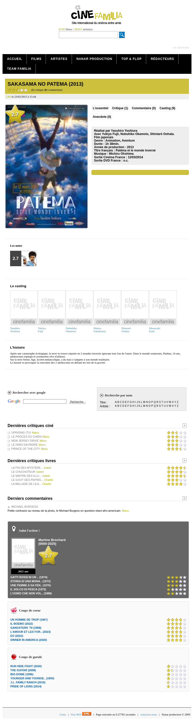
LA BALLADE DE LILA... (26, 483)
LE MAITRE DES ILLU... (26, 475)
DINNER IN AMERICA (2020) (28, 639)
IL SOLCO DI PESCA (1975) (28, 589)
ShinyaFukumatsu (99, 330)
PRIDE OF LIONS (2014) (25, 686)
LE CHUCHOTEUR (23, 471)
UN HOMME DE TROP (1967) (29, 619)
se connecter (181, 47)
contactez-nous (148, 714)
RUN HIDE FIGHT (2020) (26, 666)
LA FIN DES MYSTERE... (27, 467)
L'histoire (17, 347)
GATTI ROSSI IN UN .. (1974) (28, 577)
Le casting (18, 286)
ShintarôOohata (126, 330)
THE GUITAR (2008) (23, 670)
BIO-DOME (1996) (21, 674)
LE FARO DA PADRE (24, 444)
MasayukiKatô (154, 330)
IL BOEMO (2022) (21, 623)
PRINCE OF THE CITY (25, 448)
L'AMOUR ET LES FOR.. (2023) (30, 631)
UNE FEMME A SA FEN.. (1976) (30, 585)
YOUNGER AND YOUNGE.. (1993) (32, 678)
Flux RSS (81, 714)
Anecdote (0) (102, 117)
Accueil (14, 59)
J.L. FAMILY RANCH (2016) (27, 682)
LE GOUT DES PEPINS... (27, 479)
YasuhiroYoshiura (15, 330)
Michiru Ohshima (121, 153)
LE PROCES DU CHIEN (26, 436)
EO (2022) (16, 635)
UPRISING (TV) (21, 432)
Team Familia (19, 69)
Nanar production (94, 59)
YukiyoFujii (42, 330)
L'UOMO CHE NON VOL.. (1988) (31, 593)
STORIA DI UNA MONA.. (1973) (30, 581)
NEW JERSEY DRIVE (25, 440)
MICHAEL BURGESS (24, 506)
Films (36, 59)
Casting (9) (167, 108)
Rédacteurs (162, 59)
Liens (63, 714)
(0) (144, 108)
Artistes (59, 59)
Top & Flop (131, 59)
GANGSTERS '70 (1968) (25, 627)
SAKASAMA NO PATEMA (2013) (45, 84)
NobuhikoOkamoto (71, 330)
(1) (120, 108)
